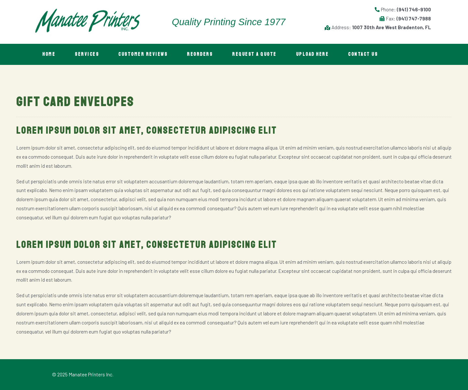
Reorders (200, 54)
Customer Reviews (142, 54)
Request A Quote (254, 54)
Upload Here (312, 54)
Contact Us (363, 54)
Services (87, 54)
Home (48, 54)
